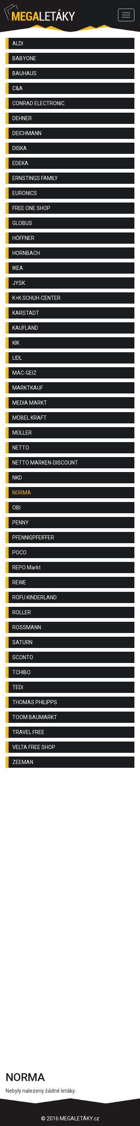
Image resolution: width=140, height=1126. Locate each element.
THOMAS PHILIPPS (34, 702)
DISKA (19, 148)
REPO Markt (26, 567)
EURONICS (24, 193)
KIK (15, 343)
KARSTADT (25, 313)
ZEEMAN (22, 762)
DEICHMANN (26, 133)
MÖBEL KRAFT (29, 418)
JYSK (18, 283)
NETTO (20, 448)
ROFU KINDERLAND (34, 597)
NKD (17, 478)
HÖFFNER (23, 238)
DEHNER (22, 118)
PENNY (20, 523)
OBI (16, 508)
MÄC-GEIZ (24, 373)
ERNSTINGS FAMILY (35, 178)
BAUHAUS (24, 73)
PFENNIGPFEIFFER (33, 538)
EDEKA (20, 163)
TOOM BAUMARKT (34, 717)
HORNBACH (26, 253)
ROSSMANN (26, 627)
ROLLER (21, 612)
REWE (19, 582)
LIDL (17, 358)
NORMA (21, 493)
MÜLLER (22, 433)
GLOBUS (22, 223)
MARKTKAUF (27, 388)
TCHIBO (21, 672)
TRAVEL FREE (28, 732)
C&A (17, 88)
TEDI (17, 687)
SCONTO (22, 657)
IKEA (17, 268)
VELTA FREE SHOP (33, 747)
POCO (19, 553)
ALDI (17, 43)
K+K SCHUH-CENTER (36, 298)
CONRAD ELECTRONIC (38, 103)
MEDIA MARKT (29, 403)
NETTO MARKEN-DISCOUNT (45, 463)
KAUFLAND (25, 328)
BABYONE (24, 58)
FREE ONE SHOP (31, 208)
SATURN (22, 642)
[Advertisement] (70, 851)
